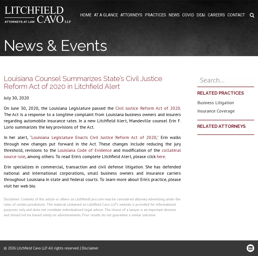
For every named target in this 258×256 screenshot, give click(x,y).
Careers (216, 15)
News (174, 15)
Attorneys (131, 15)
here (161, 156)
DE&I (201, 15)
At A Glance (106, 15)
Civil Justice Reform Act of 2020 (147, 108)
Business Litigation (215, 102)
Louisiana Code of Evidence (84, 150)
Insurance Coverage (216, 111)
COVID (188, 15)
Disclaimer (90, 248)
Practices (155, 15)
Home (85, 15)
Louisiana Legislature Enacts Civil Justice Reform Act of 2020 (93, 137)
